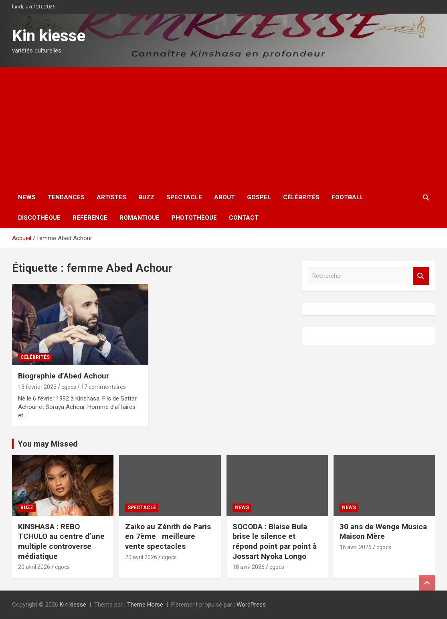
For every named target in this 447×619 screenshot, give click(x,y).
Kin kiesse (48, 35)
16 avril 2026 (356, 547)
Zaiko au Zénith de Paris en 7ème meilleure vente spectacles (168, 536)
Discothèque (39, 217)
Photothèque (194, 217)
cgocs (68, 387)
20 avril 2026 (34, 567)
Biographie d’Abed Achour (63, 375)
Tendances (66, 197)
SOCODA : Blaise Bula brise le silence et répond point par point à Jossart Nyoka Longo (275, 541)
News (27, 197)
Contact (244, 217)
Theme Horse (145, 604)
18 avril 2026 (249, 567)
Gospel (259, 197)
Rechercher (421, 276)
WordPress (251, 604)
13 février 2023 (37, 387)
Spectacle (184, 197)
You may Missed (48, 444)
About (224, 197)
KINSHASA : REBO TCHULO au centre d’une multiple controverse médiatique (61, 541)
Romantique (139, 217)
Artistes (111, 197)
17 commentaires (103, 387)
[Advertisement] (223, 127)
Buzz (146, 197)
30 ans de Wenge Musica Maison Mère (383, 531)
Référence (90, 217)
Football (348, 197)
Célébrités (301, 197)
